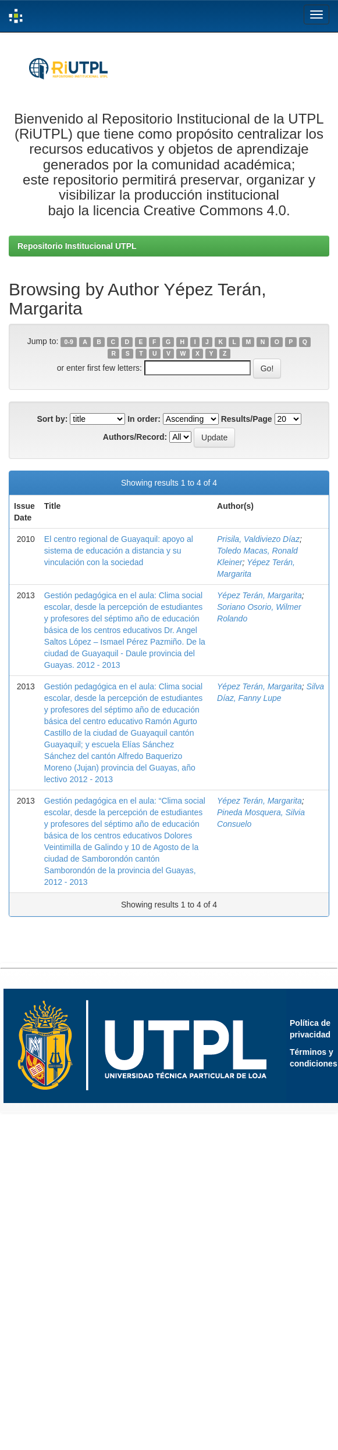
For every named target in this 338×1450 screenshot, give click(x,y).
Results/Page (246, 419)
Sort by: (52, 419)
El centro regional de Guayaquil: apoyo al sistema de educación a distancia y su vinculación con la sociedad (118, 550)
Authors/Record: (135, 437)
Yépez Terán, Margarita (259, 595)
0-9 (69, 341)
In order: (144, 419)
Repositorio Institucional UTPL (77, 246)
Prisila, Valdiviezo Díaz (258, 539)
